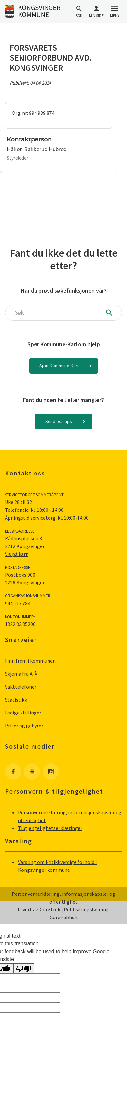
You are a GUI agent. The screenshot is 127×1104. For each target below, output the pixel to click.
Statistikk (16, 699)
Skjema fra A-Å (21, 673)
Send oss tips (58, 421)
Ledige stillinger (23, 712)
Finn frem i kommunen (30, 660)
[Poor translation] (23, 968)
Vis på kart (16, 554)
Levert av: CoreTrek (39, 909)
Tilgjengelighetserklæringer (50, 828)
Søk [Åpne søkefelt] (79, 11)
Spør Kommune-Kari (58, 365)
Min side (96, 11)
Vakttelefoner (20, 686)
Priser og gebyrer (24, 725)
